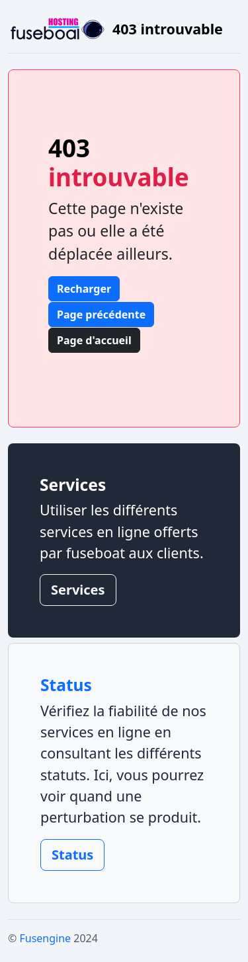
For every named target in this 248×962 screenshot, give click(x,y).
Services (78, 590)
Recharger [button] (84, 288)
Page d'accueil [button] (94, 340)
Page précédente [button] (101, 314)
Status (72, 855)
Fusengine (45, 938)
